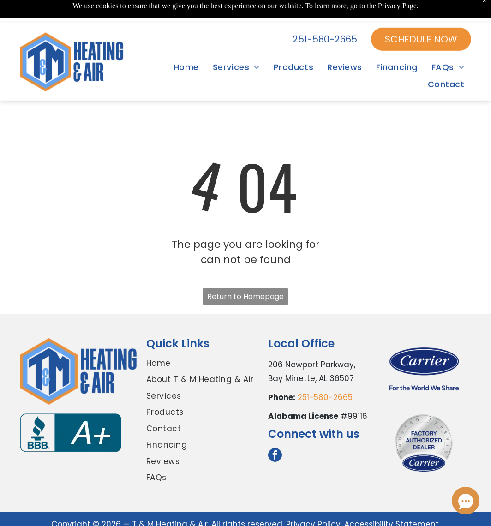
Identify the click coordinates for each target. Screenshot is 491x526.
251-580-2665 (325, 397)
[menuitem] (186, 44)
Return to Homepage (245, 296)
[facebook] (275, 456)
